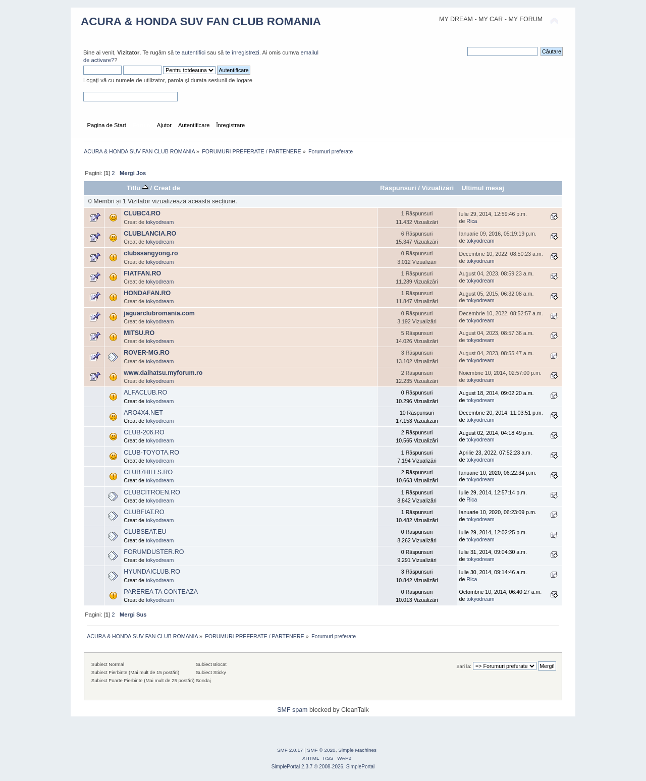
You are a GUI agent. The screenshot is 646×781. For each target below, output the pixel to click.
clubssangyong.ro (151, 253)
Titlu (137, 188)
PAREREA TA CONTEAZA (161, 591)
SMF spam (292, 709)
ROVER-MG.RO (147, 352)
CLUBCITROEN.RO (152, 492)
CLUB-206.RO (144, 432)
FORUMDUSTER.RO (154, 551)
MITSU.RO (139, 333)
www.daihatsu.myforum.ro (163, 372)
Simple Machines (357, 750)
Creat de (167, 188)
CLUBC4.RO (142, 213)
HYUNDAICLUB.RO (152, 571)
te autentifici (190, 52)
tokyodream (160, 222)
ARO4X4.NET (143, 412)
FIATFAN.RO (142, 273)
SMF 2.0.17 (290, 750)
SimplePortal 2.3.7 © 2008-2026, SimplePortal (323, 766)
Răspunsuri (398, 188)
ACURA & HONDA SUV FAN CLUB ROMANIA (201, 21)
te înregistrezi (242, 52)
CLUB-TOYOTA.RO (151, 452)
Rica (471, 221)
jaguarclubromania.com (159, 313)
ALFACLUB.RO (145, 392)
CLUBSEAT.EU (145, 531)
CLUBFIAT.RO (144, 512)
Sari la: (463, 666)
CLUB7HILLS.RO (148, 472)
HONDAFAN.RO (147, 293)
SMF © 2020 (321, 750)
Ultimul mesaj (482, 188)
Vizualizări (438, 188)
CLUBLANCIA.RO (150, 233)
